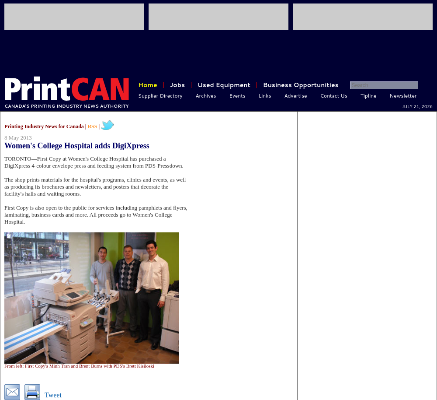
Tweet (53, 395)
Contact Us (333, 95)
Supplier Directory (160, 95)
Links (265, 95)
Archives (206, 95)
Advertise (295, 95)
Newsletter (403, 95)
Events (237, 95)
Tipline (369, 95)
